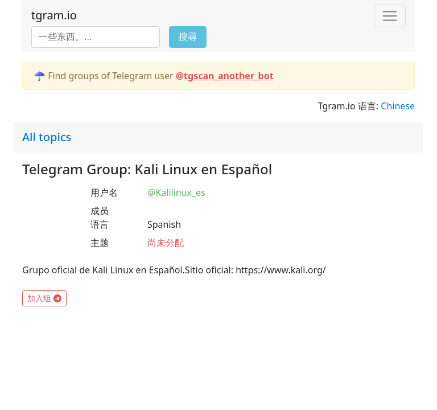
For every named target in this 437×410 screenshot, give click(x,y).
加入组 (44, 298)
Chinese (398, 106)
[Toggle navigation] (390, 16)
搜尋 (188, 37)
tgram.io (54, 15)
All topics (46, 137)
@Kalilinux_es (176, 192)
